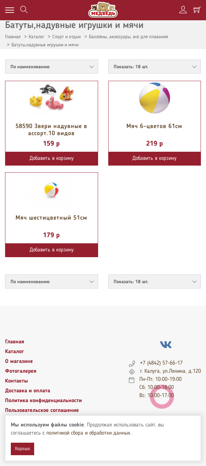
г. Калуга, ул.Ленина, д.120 (170, 371)
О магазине (19, 361)
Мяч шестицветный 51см (51, 218)
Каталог (36, 36)
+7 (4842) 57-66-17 (161, 363)
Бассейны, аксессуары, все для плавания (128, 36)
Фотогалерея (20, 371)
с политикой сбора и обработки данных (86, 433)
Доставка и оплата (27, 391)
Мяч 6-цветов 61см (154, 126)
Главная (13, 36)
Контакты (16, 381)
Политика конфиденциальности (43, 400)
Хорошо (22, 448)
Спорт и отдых (66, 36)
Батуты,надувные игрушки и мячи (45, 45)
